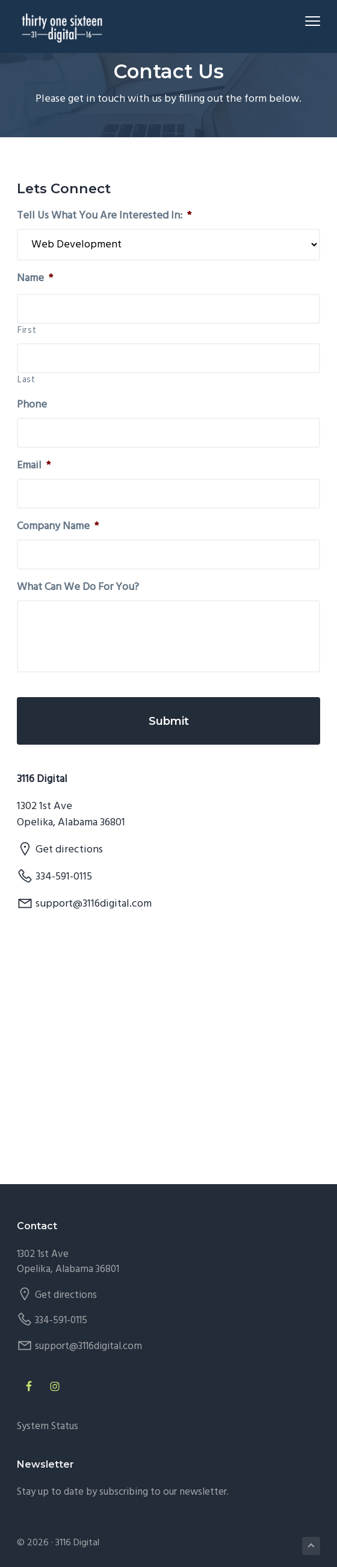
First (26, 331)
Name (35, 278)
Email (34, 466)
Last (26, 380)
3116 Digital (77, 1543)
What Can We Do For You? (78, 587)
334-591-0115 (64, 877)
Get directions (69, 849)
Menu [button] (307, 20)
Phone (32, 405)
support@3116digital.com (94, 904)
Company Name (58, 526)
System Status (47, 1426)
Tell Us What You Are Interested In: (104, 216)
